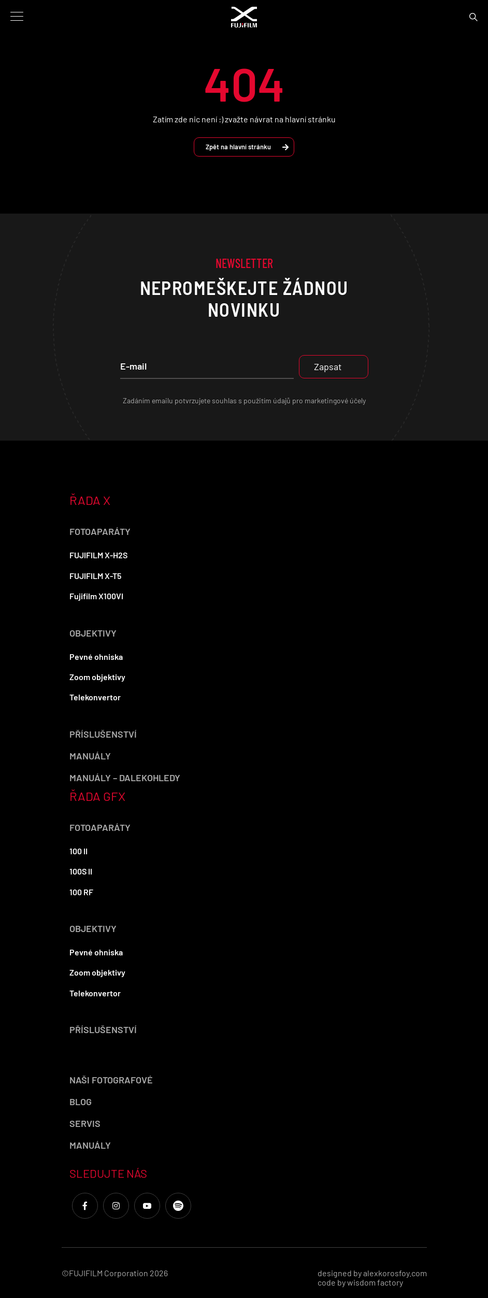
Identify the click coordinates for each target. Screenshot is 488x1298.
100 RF (81, 892)
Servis (85, 1123)
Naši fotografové (111, 1079)
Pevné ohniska (96, 656)
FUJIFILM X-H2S (98, 555)
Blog (80, 1101)
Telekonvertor (95, 697)
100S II (80, 871)
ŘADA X (89, 499)
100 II (78, 851)
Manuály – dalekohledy (124, 777)
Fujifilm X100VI (96, 596)
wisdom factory (375, 1282)
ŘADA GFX (97, 795)
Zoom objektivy (97, 677)
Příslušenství (103, 734)
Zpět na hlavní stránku (247, 147)
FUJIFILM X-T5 (95, 576)
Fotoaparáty (100, 531)
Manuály (90, 755)
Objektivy (93, 633)
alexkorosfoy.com (395, 1273)
